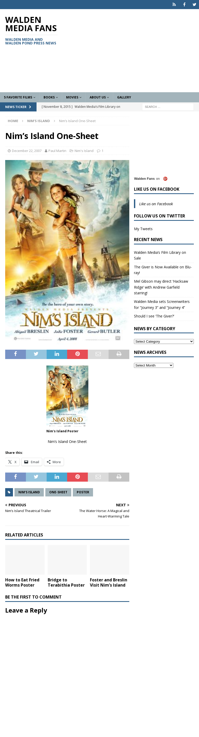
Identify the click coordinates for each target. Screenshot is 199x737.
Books (49, 97)
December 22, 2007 (26, 150)
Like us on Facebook (156, 189)
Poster (83, 492)
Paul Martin (57, 150)
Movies (72, 97)
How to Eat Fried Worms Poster (22, 582)
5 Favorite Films (18, 97)
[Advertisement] (133, 50)
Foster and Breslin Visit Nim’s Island (108, 582)
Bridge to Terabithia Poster (66, 582)
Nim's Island (84, 150)
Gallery (124, 97)
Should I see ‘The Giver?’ (154, 316)
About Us (98, 97)
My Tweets (143, 228)
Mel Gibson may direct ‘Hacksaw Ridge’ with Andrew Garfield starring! (161, 287)
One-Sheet (58, 492)
